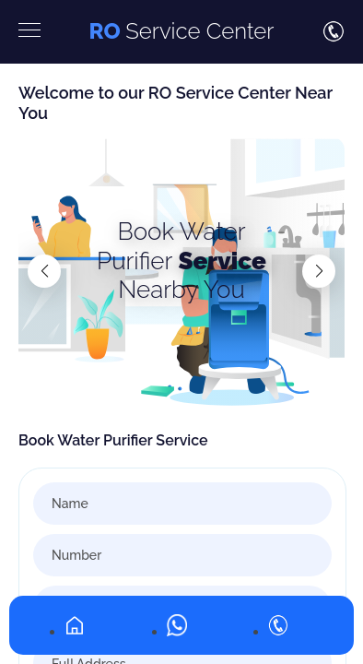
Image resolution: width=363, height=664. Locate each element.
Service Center (181, 31)
